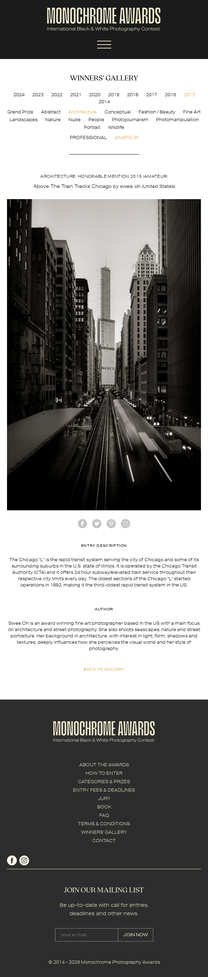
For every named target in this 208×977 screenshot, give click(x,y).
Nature (53, 120)
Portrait (92, 127)
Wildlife (116, 127)
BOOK (104, 807)
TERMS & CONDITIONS (104, 824)
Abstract (51, 112)
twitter (96, 523)
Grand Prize (20, 112)
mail (125, 523)
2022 (56, 95)
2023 (37, 95)
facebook (82, 523)
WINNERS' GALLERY (104, 832)
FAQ (104, 815)
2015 (189, 95)
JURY (104, 798)
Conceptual (118, 112)
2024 (19, 95)
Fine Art (192, 112)
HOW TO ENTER (104, 773)
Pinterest (111, 523)
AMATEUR (126, 137)
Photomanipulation (177, 120)
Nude (74, 120)
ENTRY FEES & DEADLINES (104, 790)
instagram (24, 860)
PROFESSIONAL (88, 137)
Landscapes (23, 120)
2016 (170, 95)
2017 (151, 95)
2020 (94, 95)
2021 (75, 95)
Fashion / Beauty (157, 112)
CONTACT (104, 841)
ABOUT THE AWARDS (104, 765)
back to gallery (104, 669)
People (96, 120)
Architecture (82, 112)
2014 (104, 102)
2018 (132, 95)
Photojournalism (130, 120)
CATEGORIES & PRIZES (104, 782)
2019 (113, 95)
